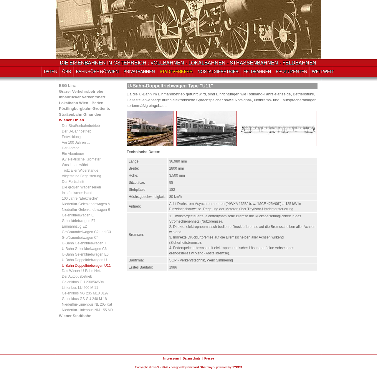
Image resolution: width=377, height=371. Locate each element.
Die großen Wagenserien (81, 187)
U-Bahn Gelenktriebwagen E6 (85, 254)
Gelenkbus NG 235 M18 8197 (85, 293)
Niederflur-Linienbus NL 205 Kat (87, 304)
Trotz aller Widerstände (80, 170)
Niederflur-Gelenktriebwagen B (86, 210)
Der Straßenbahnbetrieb (81, 126)
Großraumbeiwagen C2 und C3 (86, 232)
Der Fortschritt (73, 182)
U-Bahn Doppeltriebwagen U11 (86, 266)
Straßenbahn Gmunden (80, 114)
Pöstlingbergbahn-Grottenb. (84, 108)
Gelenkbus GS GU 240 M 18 (84, 299)
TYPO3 (237, 367)
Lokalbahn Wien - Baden (81, 103)
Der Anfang (71, 148)
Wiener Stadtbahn (75, 316)
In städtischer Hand (77, 193)
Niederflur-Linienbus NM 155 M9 (87, 310)
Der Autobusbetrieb (77, 276)
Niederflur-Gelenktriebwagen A (86, 204)
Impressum (170, 358)
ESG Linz (67, 85)
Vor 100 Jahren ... (76, 142)
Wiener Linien (71, 120)
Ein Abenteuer (73, 154)
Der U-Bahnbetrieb (76, 131)
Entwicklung (71, 137)
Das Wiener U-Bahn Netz (82, 271)
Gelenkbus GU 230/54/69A (83, 282)
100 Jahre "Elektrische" (80, 198)
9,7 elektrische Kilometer (81, 159)
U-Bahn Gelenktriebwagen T (84, 243)
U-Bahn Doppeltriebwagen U (84, 260)
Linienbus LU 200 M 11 (80, 288)
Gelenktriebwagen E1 (79, 221)
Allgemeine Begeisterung (81, 176)
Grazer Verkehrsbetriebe (81, 91)
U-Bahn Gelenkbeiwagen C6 (84, 249)
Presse (209, 358)
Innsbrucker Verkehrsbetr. (82, 97)
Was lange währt (75, 165)
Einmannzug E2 (74, 226)
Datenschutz (191, 358)
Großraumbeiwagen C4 (80, 238)
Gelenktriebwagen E (78, 215)
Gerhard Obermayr (200, 367)
